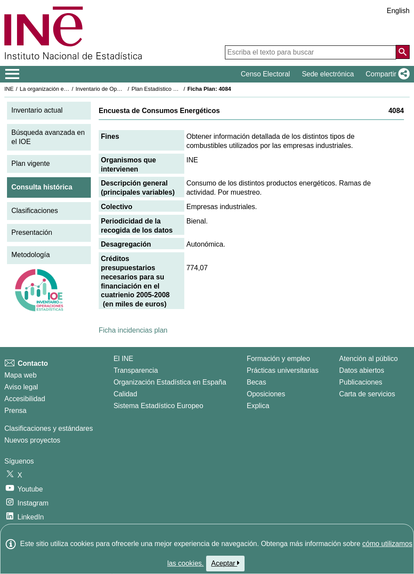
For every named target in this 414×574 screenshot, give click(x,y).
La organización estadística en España (68, 89)
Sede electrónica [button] (328, 74)
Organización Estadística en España (170, 382)
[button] (386, 74)
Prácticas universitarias (283, 370)
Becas (256, 382)
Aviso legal (21, 387)
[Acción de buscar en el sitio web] (403, 52)
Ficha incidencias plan (133, 330)
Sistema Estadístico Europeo (158, 405)
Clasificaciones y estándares (48, 428)
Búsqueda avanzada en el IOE (48, 137)
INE (9, 89)
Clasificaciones (34, 210)
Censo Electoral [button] (265, 74)
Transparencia (136, 370)
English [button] (398, 10)
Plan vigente (30, 163)
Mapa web (20, 375)
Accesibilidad (24, 398)
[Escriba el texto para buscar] (310, 52)
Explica (258, 405)
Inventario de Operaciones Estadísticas (124, 89)
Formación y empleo (278, 358)
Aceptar (225, 563)
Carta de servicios (367, 394)
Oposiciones (266, 394)
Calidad (125, 394)
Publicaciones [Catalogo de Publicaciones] (361, 382)
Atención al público (368, 358)
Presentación (31, 232)
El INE (123, 358)
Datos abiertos (361, 370)
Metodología (30, 254)
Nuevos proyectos (32, 440)
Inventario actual (36, 110)
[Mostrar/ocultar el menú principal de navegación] (12, 74)
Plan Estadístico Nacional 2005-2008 (177, 89)
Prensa (15, 410)
